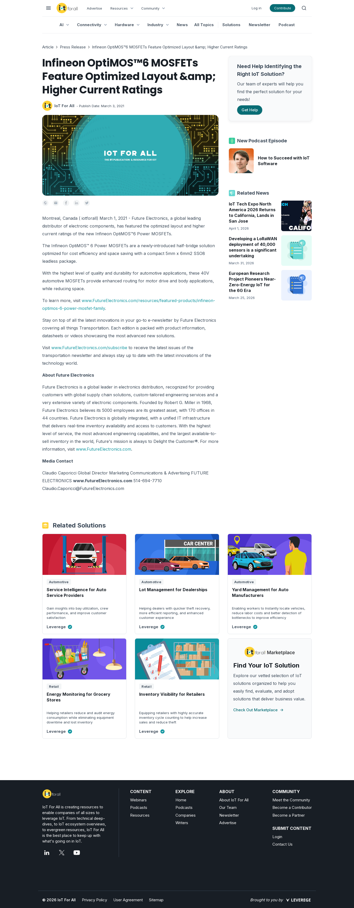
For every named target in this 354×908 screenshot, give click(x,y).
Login (277, 836)
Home (180, 799)
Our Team (228, 807)
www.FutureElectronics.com (103, 449)
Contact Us (282, 844)
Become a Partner (288, 815)
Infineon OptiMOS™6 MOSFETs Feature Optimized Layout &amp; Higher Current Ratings (169, 47)
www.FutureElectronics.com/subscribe (89, 347)
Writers (181, 822)
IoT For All (64, 105)
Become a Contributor (292, 807)
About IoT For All (234, 799)
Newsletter (259, 24)
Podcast (287, 24)
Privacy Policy (94, 899)
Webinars (138, 799)
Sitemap (156, 899)
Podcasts (138, 807)
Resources (140, 815)
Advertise (94, 8)
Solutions (231, 24)
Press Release (73, 47)
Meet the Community (291, 799)
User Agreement (128, 899)
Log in (256, 8)
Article (48, 47)
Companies (185, 815)
